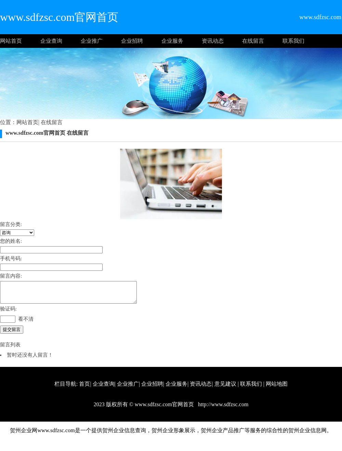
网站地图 (277, 388)
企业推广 (92, 41)
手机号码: (11, 258)
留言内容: (11, 276)
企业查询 (51, 41)
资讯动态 (213, 41)
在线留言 (253, 41)
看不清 (26, 323)
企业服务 (172, 41)
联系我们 (293, 41)
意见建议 (225, 388)
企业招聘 (132, 41)
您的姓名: (11, 241)
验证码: (8, 313)
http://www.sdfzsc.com (222, 408)
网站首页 (11, 41)
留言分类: (11, 224)
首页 (84, 388)
